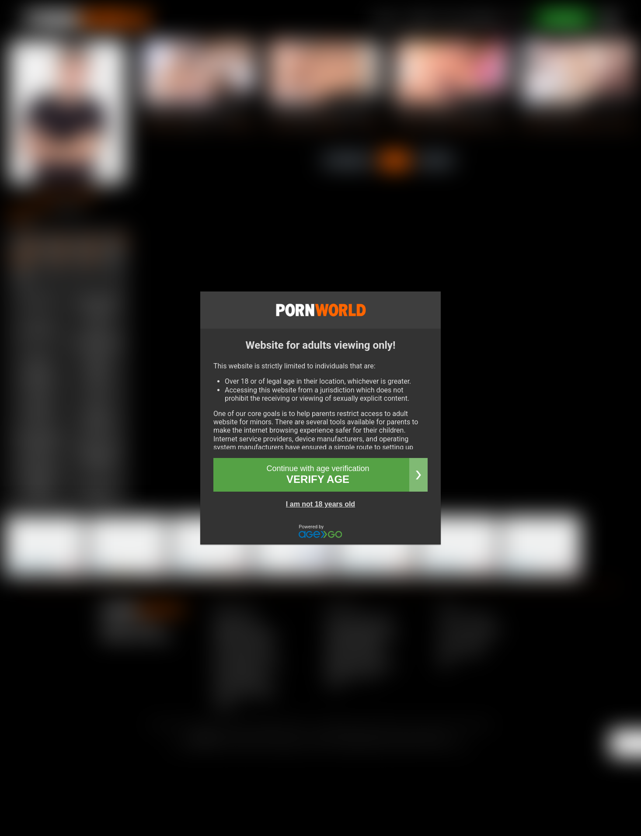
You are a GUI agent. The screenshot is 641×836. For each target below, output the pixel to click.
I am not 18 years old (320, 504)
